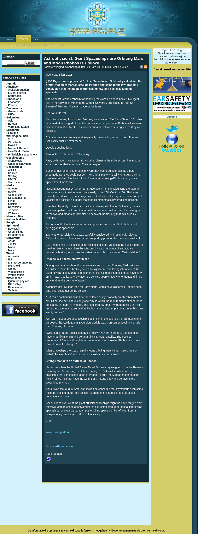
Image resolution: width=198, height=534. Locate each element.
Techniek (13, 290)
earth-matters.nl (63, 446)
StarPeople (14, 95)
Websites (13, 213)
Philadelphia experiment (22, 154)
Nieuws (23, 38)
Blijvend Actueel (53, 45)
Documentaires (17, 197)
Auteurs (12, 188)
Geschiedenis (15, 157)
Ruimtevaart (15, 287)
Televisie (13, 210)
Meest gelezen (31, 45)
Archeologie (15, 160)
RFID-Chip (14, 284)
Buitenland (13, 117)
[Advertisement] (95, 498)
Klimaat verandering (20, 262)
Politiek (12, 105)
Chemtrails (14, 142)
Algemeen (12, 86)
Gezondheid (14, 166)
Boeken (12, 191)
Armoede (13, 256)
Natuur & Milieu (16, 219)
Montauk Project (18, 148)
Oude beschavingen (20, 163)
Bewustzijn (14, 228)
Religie (10, 222)
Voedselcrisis (16, 271)
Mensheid (14, 265)
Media (10, 185)
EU (10, 259)
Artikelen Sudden (18, 89)
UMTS (12, 179)
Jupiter (12, 244)
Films (11, 200)
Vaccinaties (15, 182)
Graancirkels (15, 111)
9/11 (10, 139)
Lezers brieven (17, 92)
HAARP (12, 145)
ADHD (12, 170)
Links (37, 39)
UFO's (12, 114)
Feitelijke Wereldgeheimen (17, 134)
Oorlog (12, 268)
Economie (14, 102)
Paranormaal (16, 234)
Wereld (10, 253)
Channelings (15, 231)
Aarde (11, 240)
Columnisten (15, 194)
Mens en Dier (14, 216)
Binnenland (13, 99)
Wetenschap (14, 278)
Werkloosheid (16, 274)
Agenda (11, 83)
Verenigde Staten (18, 126)
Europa (12, 123)
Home (10, 39)
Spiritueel (12, 225)
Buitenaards (14, 108)
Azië (10, 120)
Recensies (14, 207)
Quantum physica (18, 281)
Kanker (12, 173)
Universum (13, 237)
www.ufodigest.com (58, 432)
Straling (12, 176)
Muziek (12, 203)
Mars (11, 250)
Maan (11, 247)
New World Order (18, 151)
